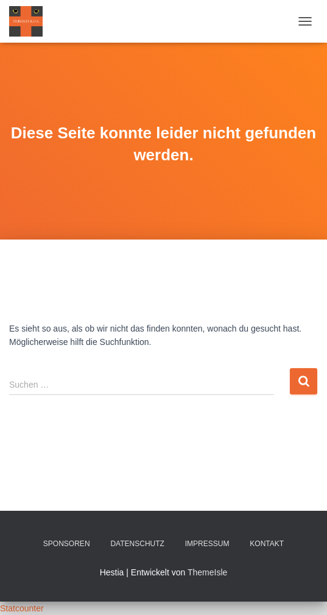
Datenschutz (137, 543)
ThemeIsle (207, 572)
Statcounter (22, 608)
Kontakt (267, 543)
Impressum (207, 543)
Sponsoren (66, 543)
